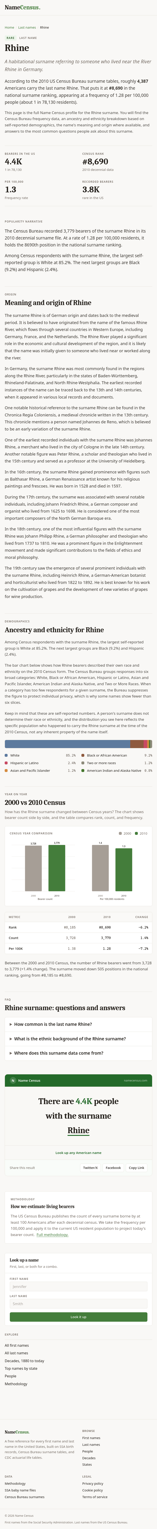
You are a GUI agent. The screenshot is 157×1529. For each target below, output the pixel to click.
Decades (88, 1458)
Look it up (78, 1317)
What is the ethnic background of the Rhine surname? (70, 1039)
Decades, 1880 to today (24, 1360)
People (10, 1376)
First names (91, 1438)
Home (9, 27)
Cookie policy (92, 1490)
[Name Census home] (22, 8)
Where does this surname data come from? (58, 1053)
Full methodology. (52, 1234)
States (87, 1464)
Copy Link (136, 1167)
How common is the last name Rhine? (53, 1024)
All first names (17, 1345)
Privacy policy (92, 1483)
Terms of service (94, 1497)
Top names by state (21, 1368)
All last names (16, 1353)
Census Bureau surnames (24, 1497)
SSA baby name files (20, 1490)
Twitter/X (90, 1167)
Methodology (16, 1383)
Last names (27, 27)
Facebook (113, 1167)
